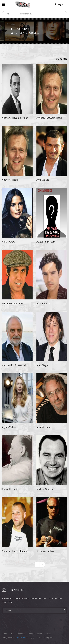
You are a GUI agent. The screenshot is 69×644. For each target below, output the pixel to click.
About (4, 633)
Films (12, 633)
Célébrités (21, 633)
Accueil (19, 33)
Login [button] (60, 4)
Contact (48, 633)
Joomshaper (22, 637)
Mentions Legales (35, 633)
